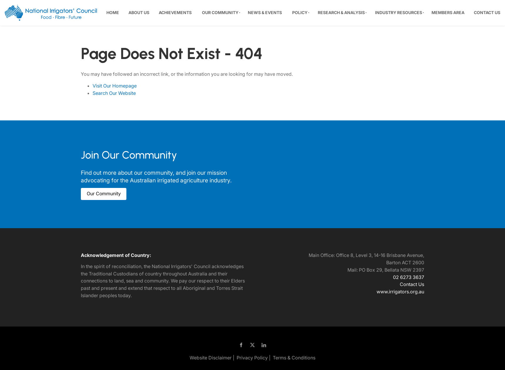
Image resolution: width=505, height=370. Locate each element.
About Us (138, 12)
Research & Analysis (341, 12)
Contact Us (487, 12)
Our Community (220, 12)
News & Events (265, 12)
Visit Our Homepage (115, 86)
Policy (299, 12)
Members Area (448, 12)
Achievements (175, 12)
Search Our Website (114, 93)
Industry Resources (398, 12)
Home (112, 12)
